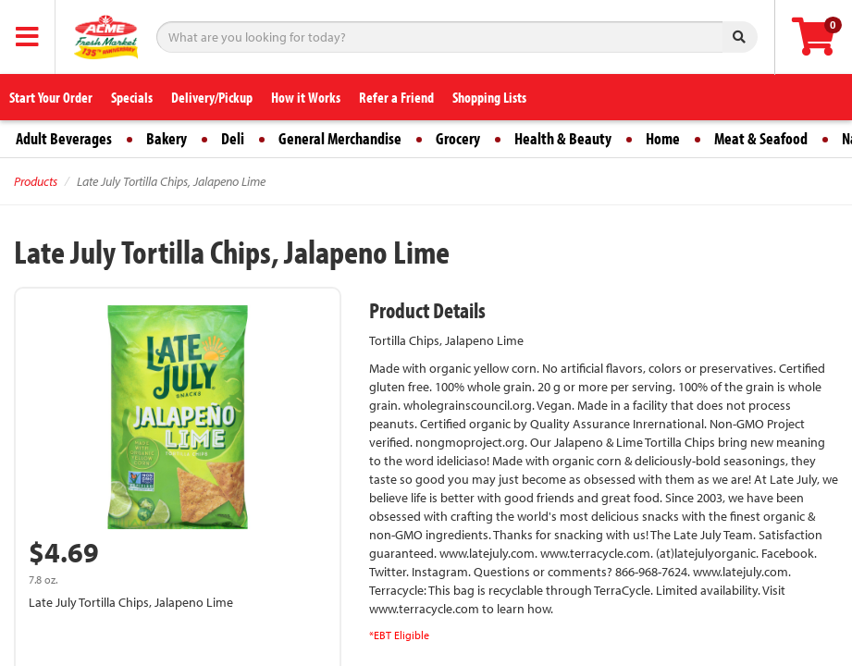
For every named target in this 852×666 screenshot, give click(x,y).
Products (35, 181)
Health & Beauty (562, 138)
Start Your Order (51, 97)
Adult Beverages (64, 138)
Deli (232, 138)
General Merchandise (339, 138)
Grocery (458, 138)
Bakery (166, 138)
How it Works (305, 97)
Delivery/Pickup (212, 97)
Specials (132, 97)
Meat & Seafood (761, 138)
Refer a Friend (396, 97)
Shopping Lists (489, 97)
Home (663, 138)
